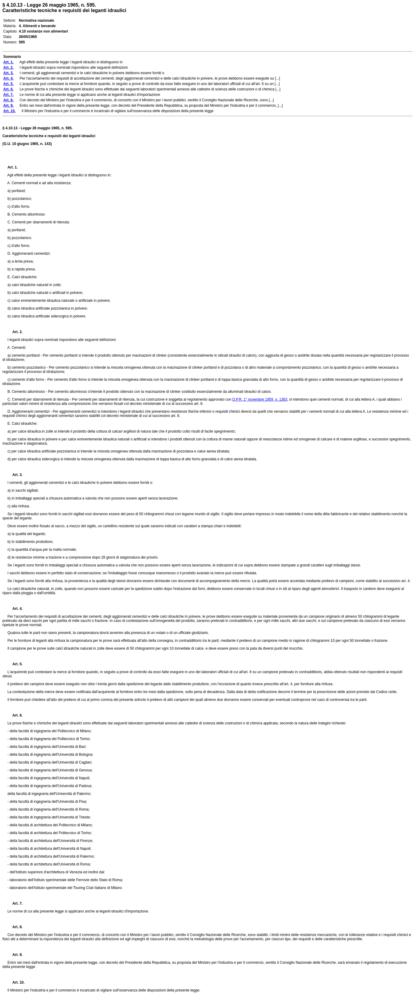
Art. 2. (15, 332)
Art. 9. (15, 955)
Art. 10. (16, 982)
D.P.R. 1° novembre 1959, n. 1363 (259, 399)
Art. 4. (15, 609)
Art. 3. (15, 475)
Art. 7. (15, 903)
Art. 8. (15, 927)
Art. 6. (15, 715)
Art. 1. (13, 167)
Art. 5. (15, 664)
